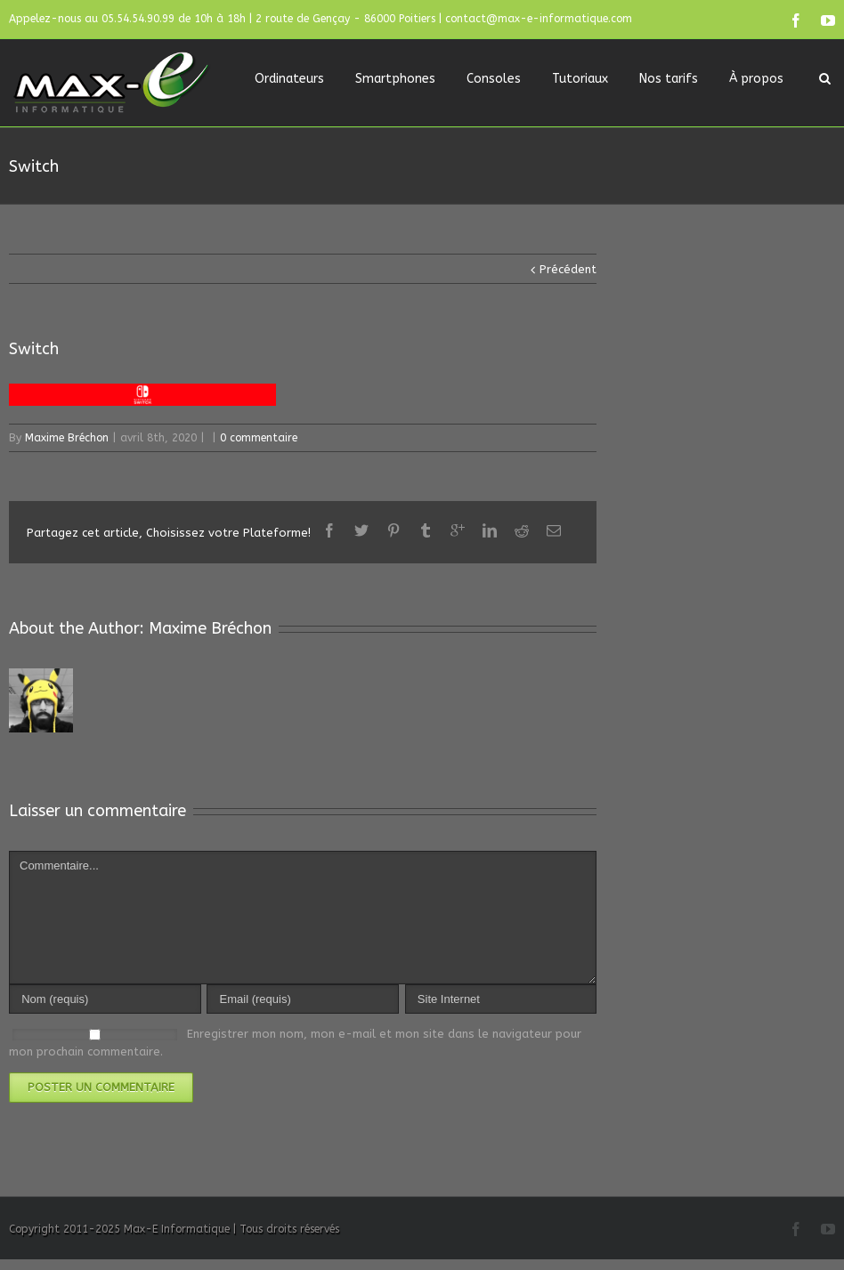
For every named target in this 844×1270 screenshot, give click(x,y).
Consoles (494, 78)
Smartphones (395, 78)
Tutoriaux (580, 78)
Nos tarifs (668, 78)
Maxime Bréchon (67, 438)
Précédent (568, 269)
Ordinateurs (289, 78)
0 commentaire (258, 438)
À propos (756, 78)
